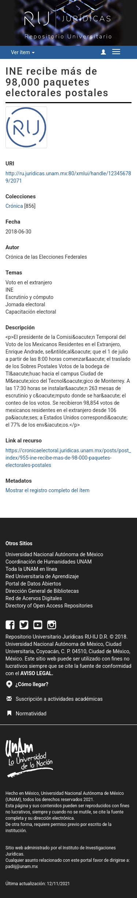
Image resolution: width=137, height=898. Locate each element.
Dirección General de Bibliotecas (42, 591)
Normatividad (26, 713)
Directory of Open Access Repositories (49, 606)
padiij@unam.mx (21, 866)
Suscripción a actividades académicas (55, 699)
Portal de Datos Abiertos (33, 584)
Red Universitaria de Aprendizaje (42, 576)
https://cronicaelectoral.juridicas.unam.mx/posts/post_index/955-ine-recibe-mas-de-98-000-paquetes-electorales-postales (68, 458)
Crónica (14, 206)
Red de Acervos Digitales (33, 598)
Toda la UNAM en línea (31, 569)
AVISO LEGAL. (36, 673)
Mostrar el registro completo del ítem (47, 490)
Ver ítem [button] (23, 52)
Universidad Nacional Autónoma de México (54, 554)
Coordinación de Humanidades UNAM (48, 562)
